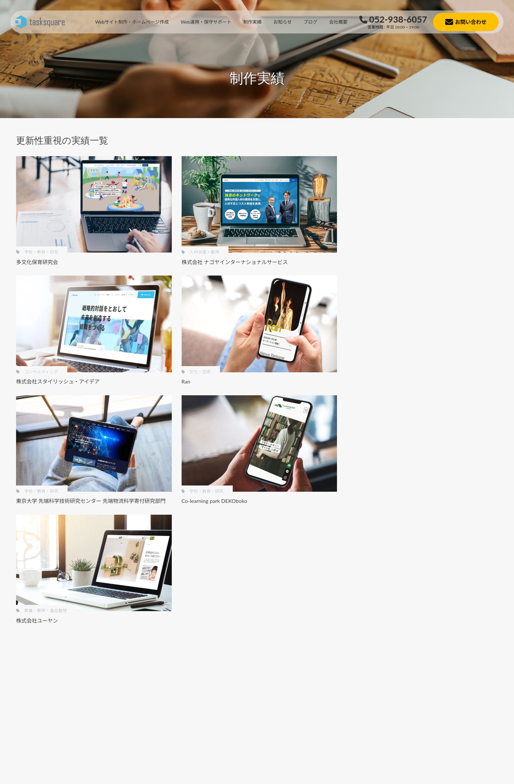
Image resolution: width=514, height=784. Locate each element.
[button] (45, 727)
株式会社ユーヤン (37, 620)
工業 (404, 400)
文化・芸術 (411, 467)
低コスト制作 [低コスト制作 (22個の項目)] (414, 295)
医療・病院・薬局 (418, 493)
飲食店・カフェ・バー (422, 374)
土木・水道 (411, 507)
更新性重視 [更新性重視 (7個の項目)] (412, 306)
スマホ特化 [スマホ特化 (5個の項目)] (412, 273)
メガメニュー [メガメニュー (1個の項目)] (414, 284)
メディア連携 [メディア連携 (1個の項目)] (451, 284)
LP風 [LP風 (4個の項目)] (445, 261)
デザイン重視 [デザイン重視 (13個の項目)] (447, 273)
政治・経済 (411, 454)
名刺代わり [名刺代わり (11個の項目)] (449, 295)
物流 (404, 520)
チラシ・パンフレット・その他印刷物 (439, 220)
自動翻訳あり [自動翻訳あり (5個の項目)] (447, 306)
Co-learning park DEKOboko (214, 501)
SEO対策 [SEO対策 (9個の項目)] (468, 261)
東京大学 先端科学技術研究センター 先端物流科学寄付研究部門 (91, 501)
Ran (186, 381)
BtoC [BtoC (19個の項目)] (426, 261)
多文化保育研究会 (37, 262)
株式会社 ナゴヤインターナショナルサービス (235, 262)
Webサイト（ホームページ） (430, 206)
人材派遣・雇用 (416, 360)
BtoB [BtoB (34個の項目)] (406, 261)
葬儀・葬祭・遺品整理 (422, 334)
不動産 (406, 414)
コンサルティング (418, 480)
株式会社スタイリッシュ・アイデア (58, 381)
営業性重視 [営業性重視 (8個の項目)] (481, 295)
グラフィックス (416, 233)
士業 (404, 427)
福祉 (404, 347)
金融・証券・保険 (418, 387)
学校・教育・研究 (418, 440)
